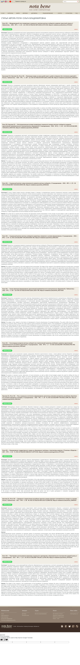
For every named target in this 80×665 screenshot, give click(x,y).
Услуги (60, 13)
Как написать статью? (58, 613)
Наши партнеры (4, 617)
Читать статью (7, 29)
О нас (3, 13)
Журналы (10, 13)
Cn (11, 1)
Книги (18, 13)
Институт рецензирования (41, 613)
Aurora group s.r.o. (74, 613)
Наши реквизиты (5, 615)
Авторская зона (25, 615)
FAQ (76, 13)
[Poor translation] (5, 639)
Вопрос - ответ (56, 618)
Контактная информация (6, 618)
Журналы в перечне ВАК (58, 615)
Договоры (34, 13)
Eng (7, 1)
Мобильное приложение (58, 617)
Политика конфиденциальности (8, 620)
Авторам (25, 13)
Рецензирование (48, 13)
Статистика (69, 13)
